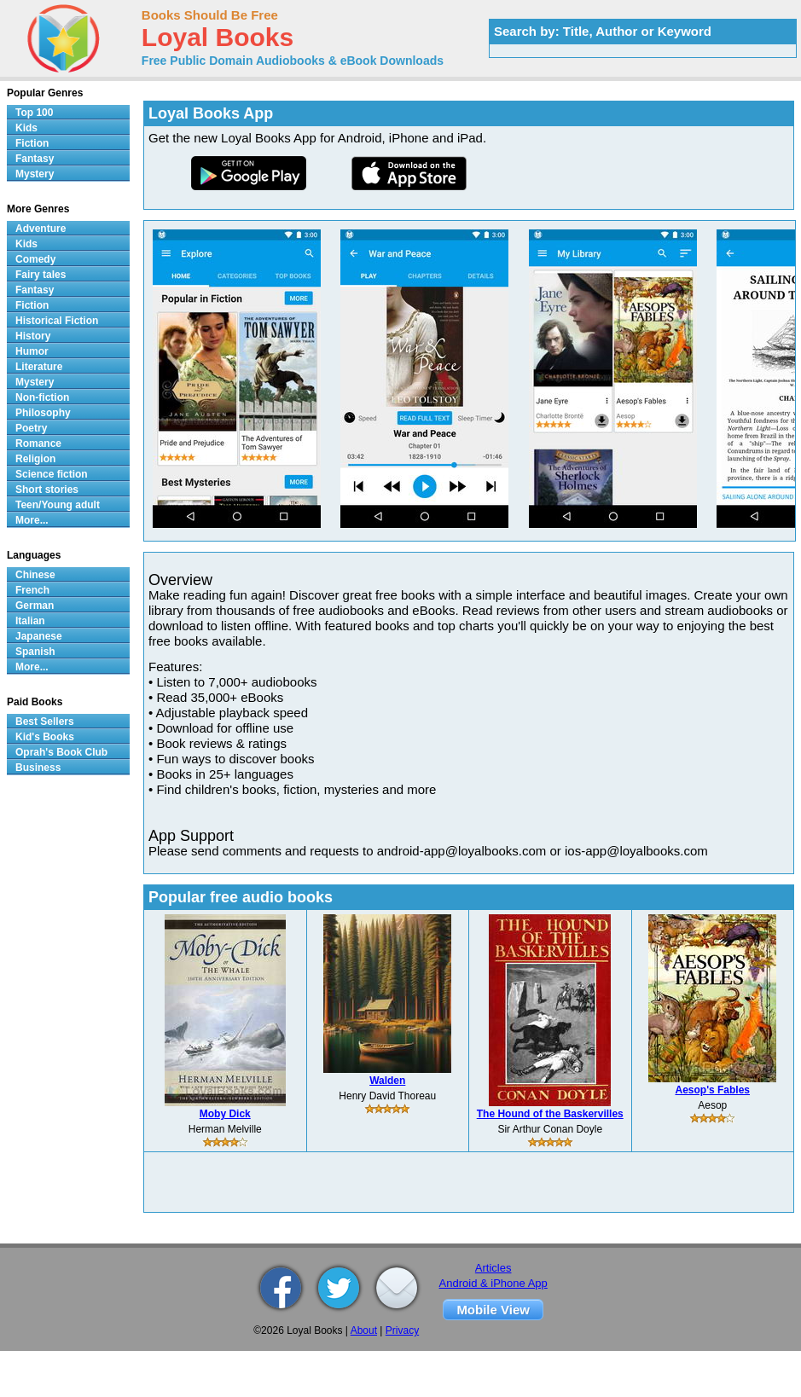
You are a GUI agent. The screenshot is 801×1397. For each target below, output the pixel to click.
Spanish (35, 652)
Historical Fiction (56, 321)
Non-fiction (42, 397)
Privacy (402, 1330)
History (32, 336)
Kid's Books (44, 737)
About (364, 1330)
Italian (30, 621)
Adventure (40, 229)
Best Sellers (44, 721)
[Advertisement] (469, 1182)
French (32, 590)
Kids (26, 128)
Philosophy (43, 413)
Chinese (35, 575)
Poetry (31, 428)
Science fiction (51, 474)
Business (38, 768)
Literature (38, 367)
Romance (38, 443)
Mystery (34, 174)
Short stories (46, 490)
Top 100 (34, 113)
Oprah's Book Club (61, 752)
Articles (493, 1267)
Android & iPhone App (493, 1283)
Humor (32, 351)
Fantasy (34, 159)
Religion (35, 459)
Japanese (38, 636)
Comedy (35, 259)
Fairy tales (40, 275)
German (34, 606)
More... (32, 520)
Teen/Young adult (57, 505)
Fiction (32, 143)
